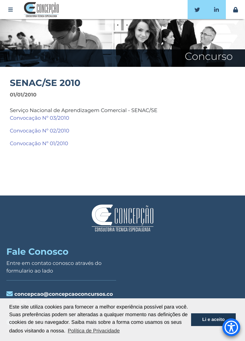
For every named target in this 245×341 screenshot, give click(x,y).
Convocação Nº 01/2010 (39, 144)
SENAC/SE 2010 (45, 83)
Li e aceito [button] (213, 319)
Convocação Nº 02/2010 (39, 131)
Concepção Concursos (42, 9)
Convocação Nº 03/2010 (39, 118)
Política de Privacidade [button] (94, 331)
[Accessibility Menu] (231, 327)
